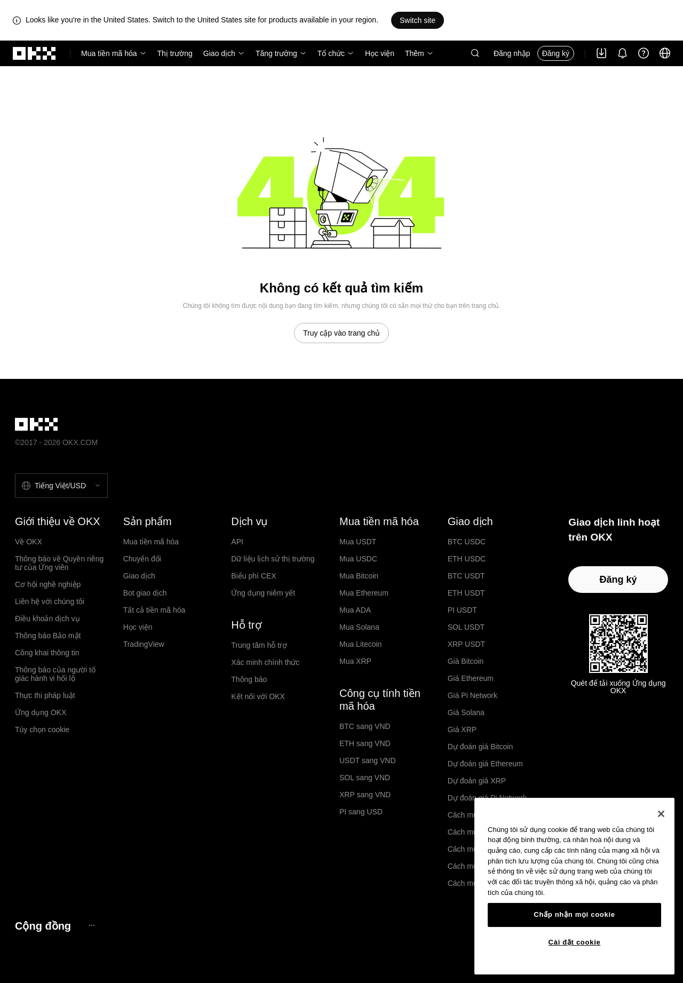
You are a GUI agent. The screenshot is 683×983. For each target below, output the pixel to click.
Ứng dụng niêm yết (263, 593)
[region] (574, 886)
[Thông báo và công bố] (622, 53)
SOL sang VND (364, 777)
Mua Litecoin (360, 644)
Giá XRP (462, 729)
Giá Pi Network (472, 695)
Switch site (417, 20)
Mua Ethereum (363, 593)
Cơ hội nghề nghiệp (48, 584)
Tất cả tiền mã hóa (154, 610)
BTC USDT (466, 576)
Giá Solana (466, 712)
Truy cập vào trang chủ (341, 333)
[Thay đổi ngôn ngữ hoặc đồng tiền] (665, 53)
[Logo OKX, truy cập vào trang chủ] (35, 53)
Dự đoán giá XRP (477, 780)
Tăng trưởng (276, 53)
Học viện (379, 53)
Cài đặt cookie (575, 942)
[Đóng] (661, 814)
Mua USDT (357, 541)
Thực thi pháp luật (45, 695)
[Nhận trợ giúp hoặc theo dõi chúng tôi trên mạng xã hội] (643, 53)
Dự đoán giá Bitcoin (480, 746)
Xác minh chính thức (265, 662)
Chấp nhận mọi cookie (574, 914)
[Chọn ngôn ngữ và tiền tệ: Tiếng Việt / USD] (61, 485)
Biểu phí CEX (253, 576)
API (237, 541)
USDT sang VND (367, 760)
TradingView (143, 644)
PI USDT (462, 610)
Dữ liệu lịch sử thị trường (272, 558)
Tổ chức (331, 53)
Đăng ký (555, 53)
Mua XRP (355, 661)
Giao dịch (219, 53)
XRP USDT (467, 644)
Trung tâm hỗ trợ (259, 645)
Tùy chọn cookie (42, 729)
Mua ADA (355, 610)
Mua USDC (358, 558)
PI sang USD (361, 811)
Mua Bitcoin (358, 576)
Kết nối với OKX (257, 696)
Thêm (414, 53)
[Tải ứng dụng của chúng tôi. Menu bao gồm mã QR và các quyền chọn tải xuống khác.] (601, 53)
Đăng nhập (512, 53)
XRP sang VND (365, 794)
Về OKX (28, 541)
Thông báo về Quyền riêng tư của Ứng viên (59, 563)
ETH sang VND (365, 743)
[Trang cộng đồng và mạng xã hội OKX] (92, 925)
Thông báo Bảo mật (48, 635)
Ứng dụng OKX (40, 712)
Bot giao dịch (145, 593)
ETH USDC (467, 558)
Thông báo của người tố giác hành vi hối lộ (55, 674)
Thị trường (175, 53)
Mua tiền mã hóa (109, 53)
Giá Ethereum (471, 678)
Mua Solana (359, 627)
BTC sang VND (365, 726)
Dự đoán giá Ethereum (485, 763)
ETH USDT (466, 593)
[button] (475, 53)
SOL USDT (466, 627)
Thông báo (249, 679)
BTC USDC (467, 541)
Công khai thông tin (47, 652)
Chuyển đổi (142, 558)
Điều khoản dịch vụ (47, 618)
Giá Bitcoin (466, 661)
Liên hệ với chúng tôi (49, 601)
